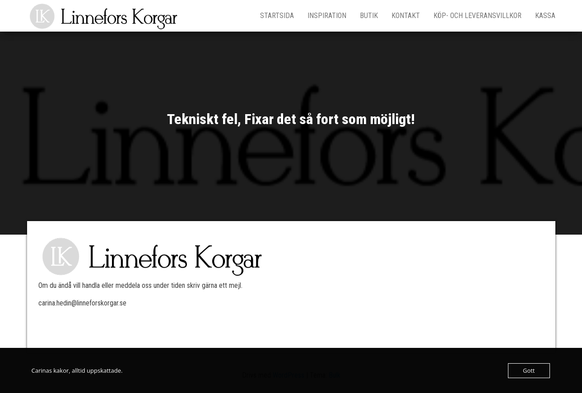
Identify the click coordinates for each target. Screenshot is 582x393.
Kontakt (405, 15)
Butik (369, 15)
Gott (529, 370)
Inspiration (326, 15)
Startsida (277, 15)
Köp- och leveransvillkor (477, 15)
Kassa (545, 15)
